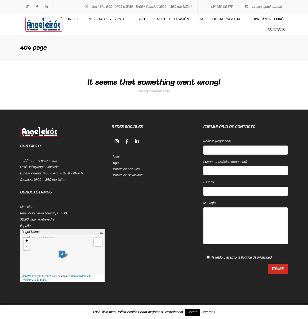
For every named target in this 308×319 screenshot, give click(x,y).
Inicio (73, 19)
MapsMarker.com (31, 276)
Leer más (208, 312)
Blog (142, 19)
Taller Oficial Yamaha (219, 19)
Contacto (276, 29)
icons (54, 276)
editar (44, 280)
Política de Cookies (126, 169)
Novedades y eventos (108, 19)
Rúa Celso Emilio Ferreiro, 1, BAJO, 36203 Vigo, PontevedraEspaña (44, 220)
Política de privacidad (127, 175)
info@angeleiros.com (267, 6)
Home (116, 156)
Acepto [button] (192, 312)
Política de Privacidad (256, 257)
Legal (115, 163)
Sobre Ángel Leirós (268, 19)
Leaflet (47, 276)
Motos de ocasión (173, 19)
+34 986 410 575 (222, 6)
